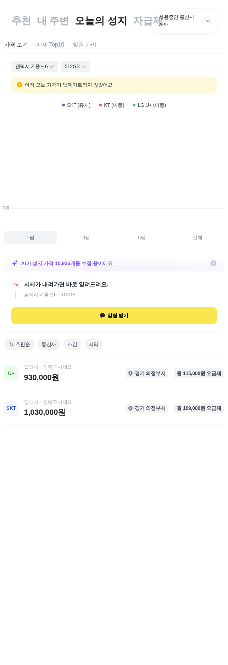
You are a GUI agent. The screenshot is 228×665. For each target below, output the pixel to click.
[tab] (16, 45)
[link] (114, 373)
